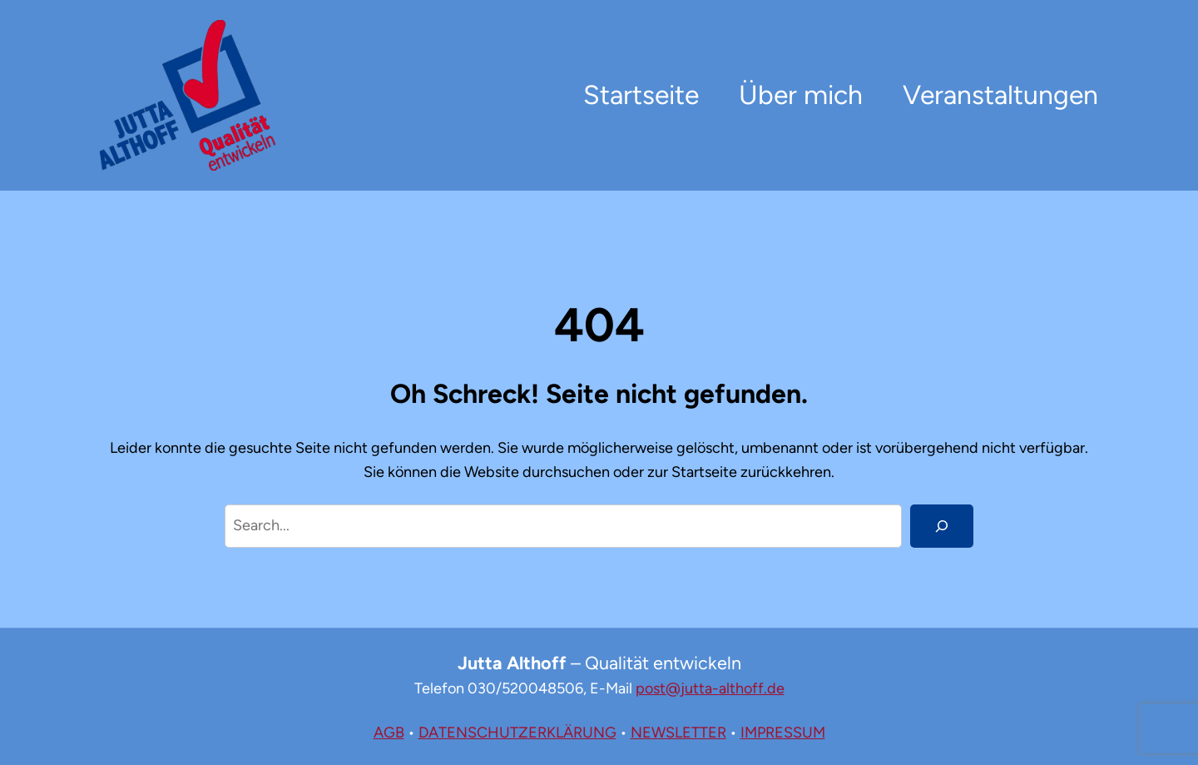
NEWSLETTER (678, 732)
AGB (389, 732)
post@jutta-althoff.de (710, 688)
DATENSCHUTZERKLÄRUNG (517, 732)
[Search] (941, 526)
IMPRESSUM (782, 732)
